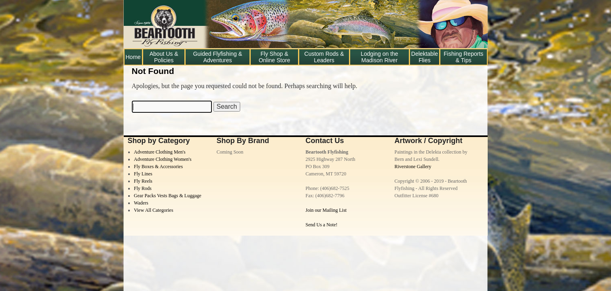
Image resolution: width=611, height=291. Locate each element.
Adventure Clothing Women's (162, 159)
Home (133, 57)
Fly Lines (143, 174)
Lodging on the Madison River (379, 57)
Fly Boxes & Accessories (158, 166)
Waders (141, 203)
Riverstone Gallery (413, 166)
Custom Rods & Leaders (324, 57)
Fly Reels (143, 181)
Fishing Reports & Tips (463, 57)
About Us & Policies (164, 57)
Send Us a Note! (322, 225)
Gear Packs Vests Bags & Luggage (167, 195)
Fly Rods (143, 188)
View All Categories (153, 210)
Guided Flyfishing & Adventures (217, 57)
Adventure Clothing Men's (159, 152)
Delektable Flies (424, 57)
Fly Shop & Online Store (274, 57)
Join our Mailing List (326, 210)
